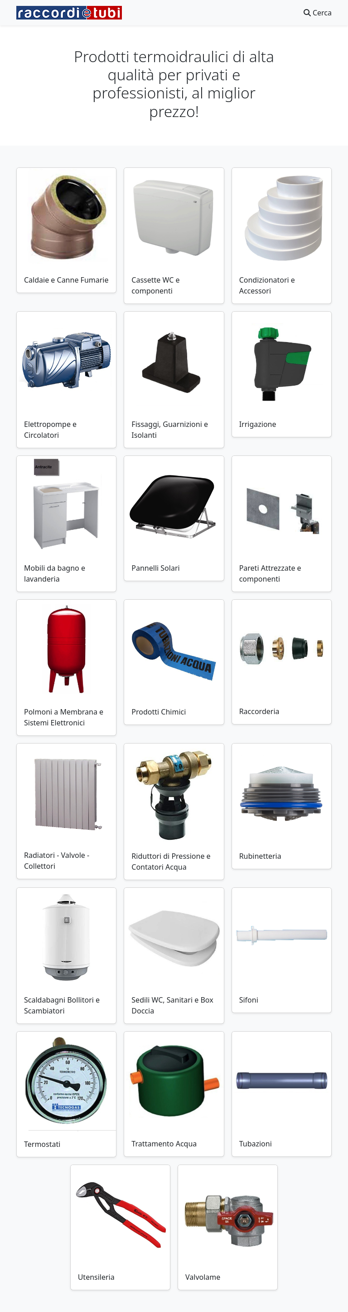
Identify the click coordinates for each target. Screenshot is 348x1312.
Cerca (318, 13)
